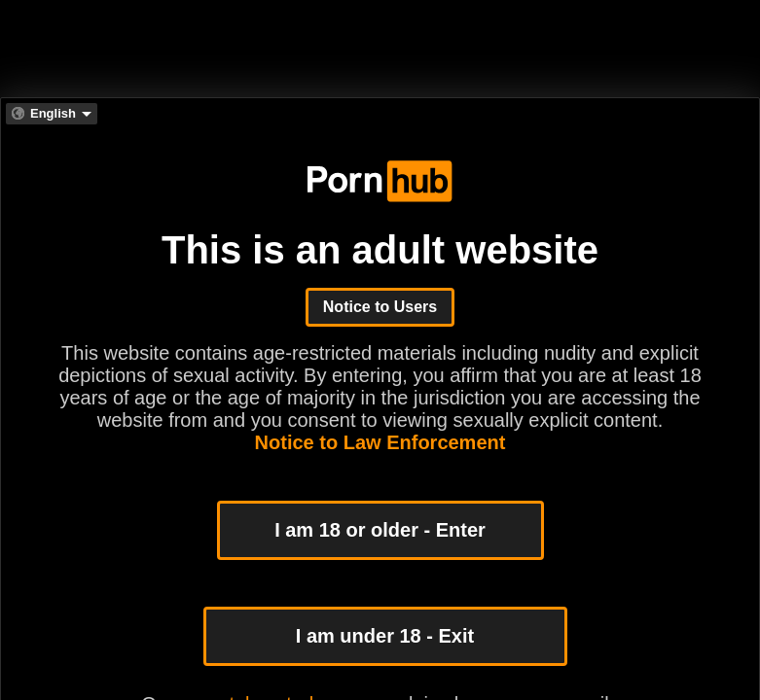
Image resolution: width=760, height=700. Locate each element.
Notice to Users (380, 306)
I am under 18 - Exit (385, 636)
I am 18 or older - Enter (380, 530)
